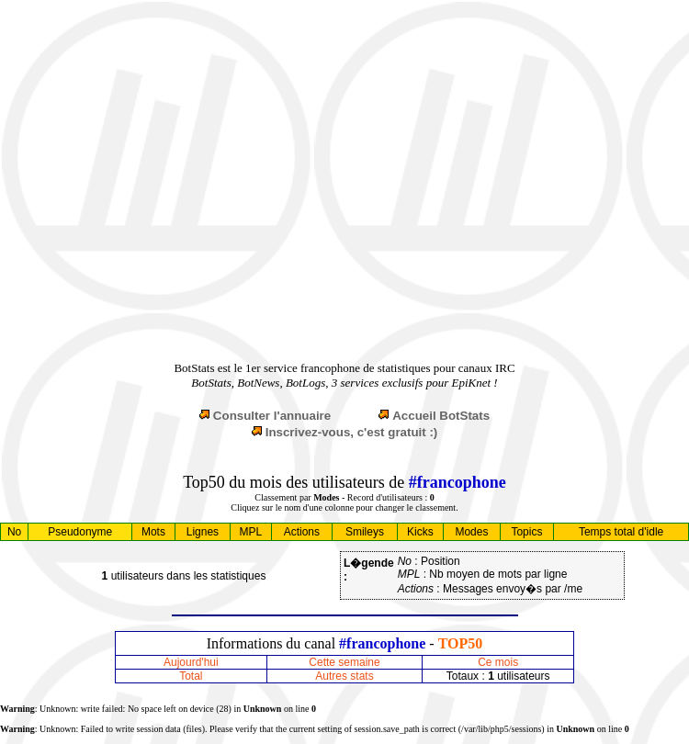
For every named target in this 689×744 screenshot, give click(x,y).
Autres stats (344, 676)
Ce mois (498, 662)
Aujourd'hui (191, 662)
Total (190, 676)
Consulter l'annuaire (272, 416)
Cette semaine (344, 662)
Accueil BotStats (441, 416)
